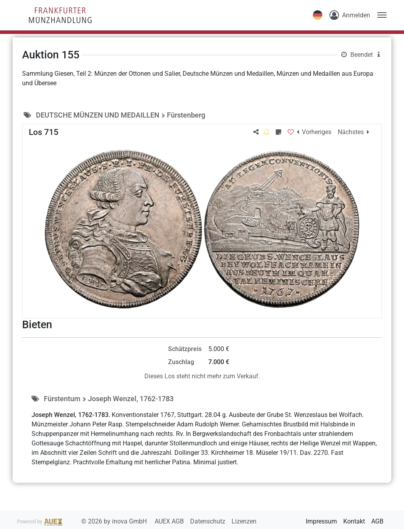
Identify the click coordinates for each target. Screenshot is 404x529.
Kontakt (354, 521)
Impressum (321, 521)
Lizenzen (244, 521)
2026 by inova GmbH (82, 521)
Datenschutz (208, 521)
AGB (377, 521)
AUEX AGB (170, 521)
